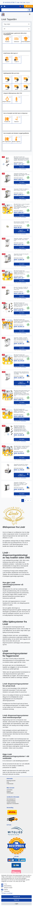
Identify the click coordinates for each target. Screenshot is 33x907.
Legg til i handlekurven (23, 231)
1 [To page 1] (22, 500)
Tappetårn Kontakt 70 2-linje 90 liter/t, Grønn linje (21, 255)
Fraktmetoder (10, 783)
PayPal (6, 889)
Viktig (5, 884)
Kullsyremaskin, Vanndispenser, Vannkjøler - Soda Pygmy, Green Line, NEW (21, 373)
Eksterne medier (8, 887)
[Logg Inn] (2, 6)
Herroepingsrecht (11, 799)
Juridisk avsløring (11, 802)
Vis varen (21, 166)
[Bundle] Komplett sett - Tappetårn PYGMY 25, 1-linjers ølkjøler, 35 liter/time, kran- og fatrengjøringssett (21, 304)
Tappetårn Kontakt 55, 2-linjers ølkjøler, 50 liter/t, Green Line (21, 465)
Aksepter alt (16, 896)
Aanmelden (9, 789)
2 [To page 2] (25, 500)
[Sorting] (16, 24)
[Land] (20, 6)
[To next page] (30, 500)
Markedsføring (7, 885)
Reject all (16, 900)
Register (9, 791)
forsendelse (23, 168)
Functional (6, 891)
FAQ (8, 782)
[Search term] (14, 9)
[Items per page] (16, 28)
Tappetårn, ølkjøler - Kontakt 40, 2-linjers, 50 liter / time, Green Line (21, 239)
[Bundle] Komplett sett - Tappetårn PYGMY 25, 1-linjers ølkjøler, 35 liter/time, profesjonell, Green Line (21, 411)
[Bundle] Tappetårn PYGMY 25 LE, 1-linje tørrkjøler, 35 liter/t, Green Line (21, 288)
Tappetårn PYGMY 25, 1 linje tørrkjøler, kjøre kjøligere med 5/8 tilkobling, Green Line (21, 174)
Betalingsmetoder (11, 780)
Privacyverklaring (11, 800)
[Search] (29, 9)
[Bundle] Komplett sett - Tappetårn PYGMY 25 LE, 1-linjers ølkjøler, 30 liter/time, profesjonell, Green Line (22, 272)
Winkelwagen (10, 793)
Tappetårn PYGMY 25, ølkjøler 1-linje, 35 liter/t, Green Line (21, 190)
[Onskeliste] (22, 6)
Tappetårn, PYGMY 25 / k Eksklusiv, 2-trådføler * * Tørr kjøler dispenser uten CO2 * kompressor (20, 484)
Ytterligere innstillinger (6, 893)
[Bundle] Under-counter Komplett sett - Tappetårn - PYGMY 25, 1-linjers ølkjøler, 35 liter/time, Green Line (21, 448)
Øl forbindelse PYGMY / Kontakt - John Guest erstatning (21, 222)
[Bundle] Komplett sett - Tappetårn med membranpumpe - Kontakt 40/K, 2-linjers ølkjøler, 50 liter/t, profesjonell (21, 321)
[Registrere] (4, 6)
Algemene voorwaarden (13, 803)
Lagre (16, 903)
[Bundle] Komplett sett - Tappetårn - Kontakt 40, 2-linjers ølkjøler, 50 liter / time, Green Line (21, 355)
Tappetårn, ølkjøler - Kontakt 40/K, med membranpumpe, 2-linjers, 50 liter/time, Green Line (21, 338)
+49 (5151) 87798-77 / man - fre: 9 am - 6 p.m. (16, 2)
